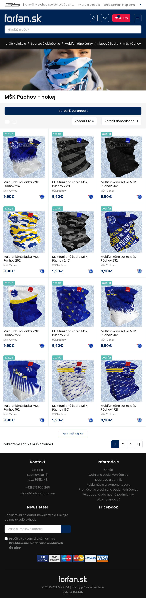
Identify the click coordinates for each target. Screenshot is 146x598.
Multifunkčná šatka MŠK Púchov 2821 (21, 184)
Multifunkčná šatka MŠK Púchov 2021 (118, 332)
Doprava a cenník (108, 478)
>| (138, 443)
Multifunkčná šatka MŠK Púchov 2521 (21, 258)
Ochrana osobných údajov (108, 473)
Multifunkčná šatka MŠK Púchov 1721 (118, 407)
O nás (108, 468)
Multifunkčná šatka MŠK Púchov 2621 (118, 184)
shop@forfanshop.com (119, 5)
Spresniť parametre (73, 111)
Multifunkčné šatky (79, 43)
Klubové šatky (107, 43)
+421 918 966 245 (89, 5)
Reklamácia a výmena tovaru (108, 483)
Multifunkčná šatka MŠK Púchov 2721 (69, 184)
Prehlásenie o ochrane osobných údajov (108, 488)
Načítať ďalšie (73, 433)
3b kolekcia (17, 43)
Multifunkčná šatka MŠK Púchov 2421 (69, 258)
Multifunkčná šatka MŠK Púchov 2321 (118, 258)
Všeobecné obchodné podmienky (108, 493)
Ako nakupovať (108, 498)
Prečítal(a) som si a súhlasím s (36, 542)
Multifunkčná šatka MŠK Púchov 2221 (21, 332)
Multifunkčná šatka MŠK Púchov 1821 (69, 407)
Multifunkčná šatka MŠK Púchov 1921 (21, 407)
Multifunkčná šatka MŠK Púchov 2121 (69, 332)
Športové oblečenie (45, 43)
